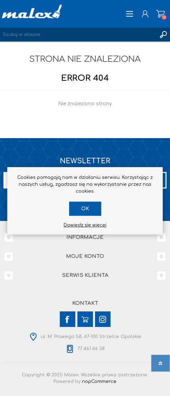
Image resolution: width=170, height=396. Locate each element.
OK (85, 208)
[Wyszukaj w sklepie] (78, 34)
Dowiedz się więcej (85, 225)
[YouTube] (85, 319)
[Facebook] (67, 319)
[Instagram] (103, 319)
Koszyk (160, 13)
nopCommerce (99, 381)
